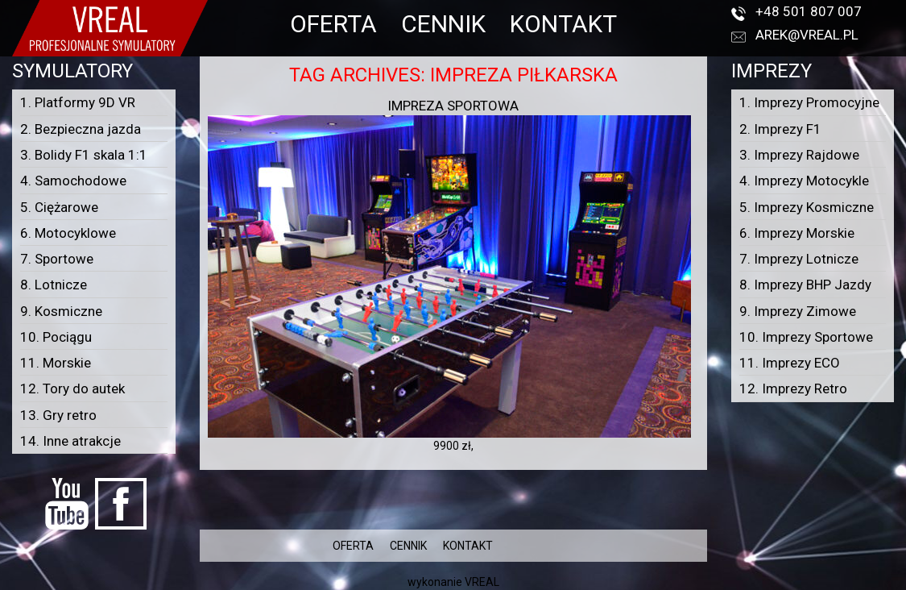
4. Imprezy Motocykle (804, 180)
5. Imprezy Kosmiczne (806, 207)
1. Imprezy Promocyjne (809, 102)
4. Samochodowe (73, 180)
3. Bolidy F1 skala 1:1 (83, 155)
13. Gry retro (58, 415)
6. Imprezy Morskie (796, 233)
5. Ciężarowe (59, 207)
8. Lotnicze (53, 284)
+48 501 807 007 (808, 11)
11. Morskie (55, 363)
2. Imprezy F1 (780, 129)
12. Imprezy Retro (793, 388)
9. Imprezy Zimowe (797, 311)
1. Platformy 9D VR (77, 102)
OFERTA (333, 24)
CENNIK (443, 24)
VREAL (482, 581)
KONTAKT (563, 24)
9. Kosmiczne (61, 311)
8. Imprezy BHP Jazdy (805, 284)
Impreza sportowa (453, 106)
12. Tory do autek (72, 388)
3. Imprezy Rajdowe (799, 155)
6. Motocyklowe (68, 233)
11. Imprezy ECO (789, 363)
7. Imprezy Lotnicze (798, 259)
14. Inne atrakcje (70, 441)
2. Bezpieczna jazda (80, 129)
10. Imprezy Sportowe (806, 337)
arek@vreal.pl (806, 35)
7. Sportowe (56, 259)
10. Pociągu (56, 337)
